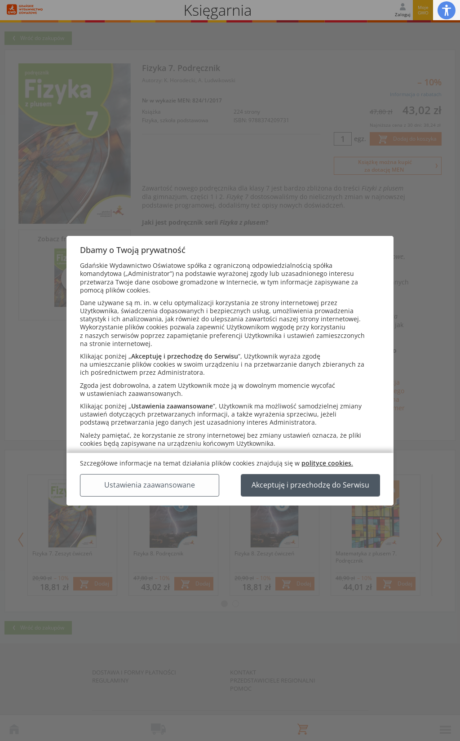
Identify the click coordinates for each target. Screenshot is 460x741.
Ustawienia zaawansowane (149, 485)
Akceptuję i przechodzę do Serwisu (310, 485)
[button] (447, 10)
